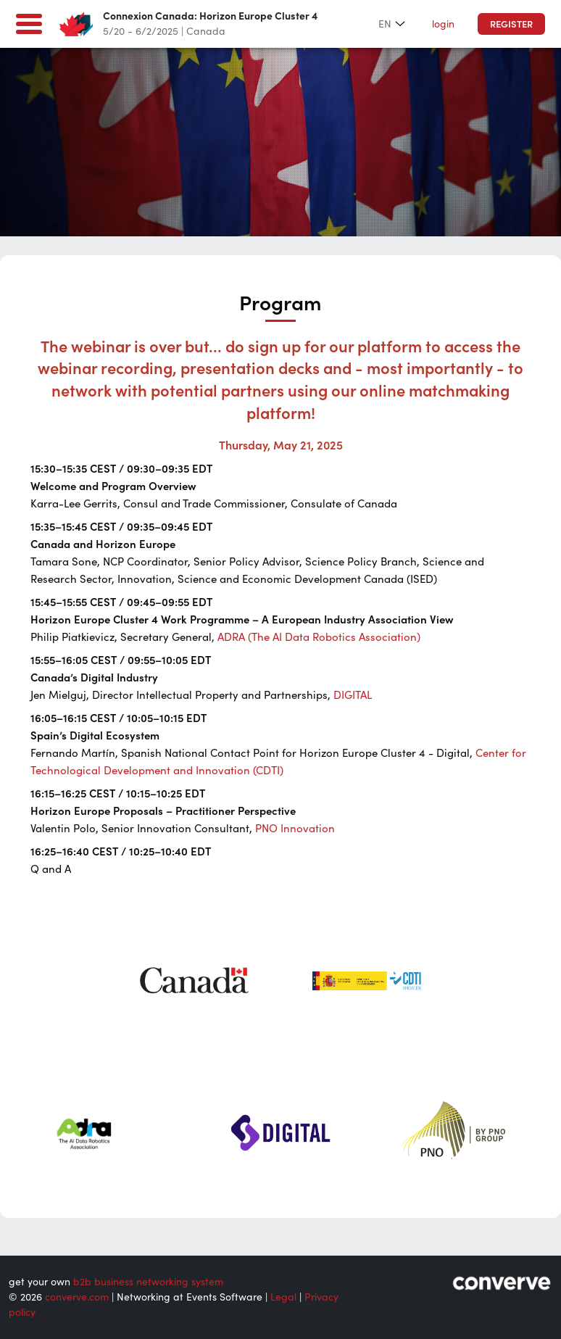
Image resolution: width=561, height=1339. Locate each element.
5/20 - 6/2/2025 (140, 31)
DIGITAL (352, 695)
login (443, 23)
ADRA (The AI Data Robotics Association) (318, 637)
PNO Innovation (295, 828)
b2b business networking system (148, 1281)
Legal (283, 1296)
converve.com (77, 1296)
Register (511, 24)
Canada (205, 31)
